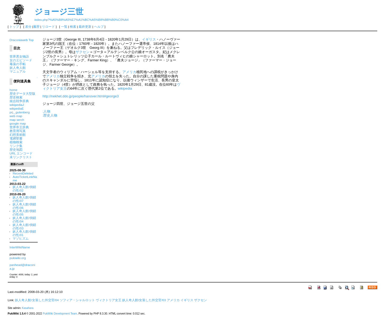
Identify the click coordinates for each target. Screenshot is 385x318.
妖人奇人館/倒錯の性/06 (24, 205)
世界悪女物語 (19, 56)
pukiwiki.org (18, 258)
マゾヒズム (21, 238)
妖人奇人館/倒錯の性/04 (24, 219)
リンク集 (16, 146)
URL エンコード (21, 153)
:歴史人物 (50, 115)
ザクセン (83, 52)
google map (18, 123)
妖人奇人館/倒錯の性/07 (24, 199)
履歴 (36, 26)
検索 (73, 26)
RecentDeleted (23, 173)
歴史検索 (16, 97)
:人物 (47, 111)
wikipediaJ (17, 104)
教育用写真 (18, 131)
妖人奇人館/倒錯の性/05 (24, 212)
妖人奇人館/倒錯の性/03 (24, 226)
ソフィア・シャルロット (77, 300)
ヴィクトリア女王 (108, 300)
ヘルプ (99, 26)
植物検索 (16, 142)
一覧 (64, 26)
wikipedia (125, 88)
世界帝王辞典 (19, 127)
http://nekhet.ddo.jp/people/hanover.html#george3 (81, 96)
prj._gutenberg (20, 112)
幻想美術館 (18, 134)
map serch (17, 119)
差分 (28, 26)
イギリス (149, 39)
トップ (14, 26)
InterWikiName (20, 247)
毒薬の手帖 (18, 64)
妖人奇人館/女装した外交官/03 (144, 300)
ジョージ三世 (58, 11)
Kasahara (27, 308)
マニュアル (18, 71)
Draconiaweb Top (22, 40)
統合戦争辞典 (19, 101)
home (13, 90)
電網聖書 (16, 138)
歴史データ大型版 (22, 93)
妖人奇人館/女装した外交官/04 (37, 300)
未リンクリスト (21, 157)
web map (16, 116)
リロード (48, 26)
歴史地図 (16, 149)
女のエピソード (21, 60)
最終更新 (85, 26)
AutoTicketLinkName (25, 178)
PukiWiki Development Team (60, 313)
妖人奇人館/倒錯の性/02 (24, 188)
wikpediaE (17, 108)
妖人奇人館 (18, 67)
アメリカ (129, 72)
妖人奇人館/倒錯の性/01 (24, 233)
